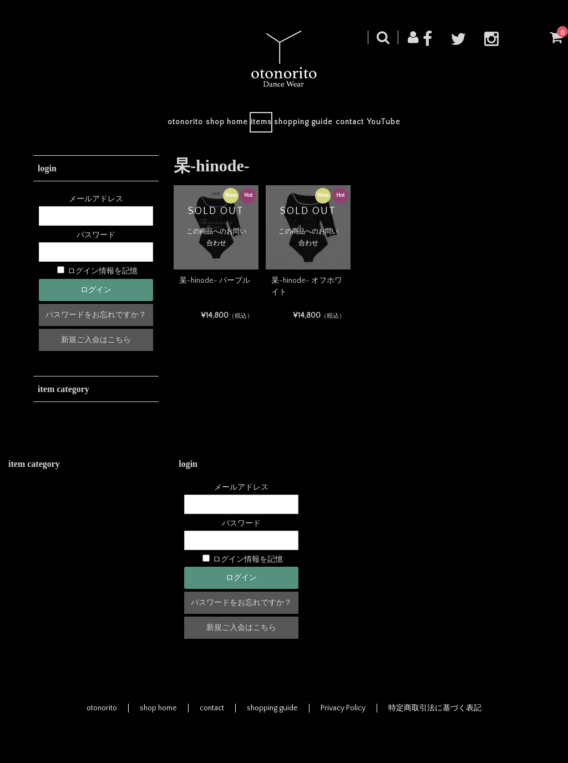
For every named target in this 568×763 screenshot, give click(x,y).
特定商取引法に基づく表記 (434, 715)
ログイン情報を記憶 (97, 278)
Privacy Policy (343, 715)
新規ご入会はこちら (96, 346)
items (250, 125)
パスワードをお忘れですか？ (95, 321)
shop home (196, 125)
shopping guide (314, 125)
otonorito (133, 125)
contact (381, 125)
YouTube (435, 125)
